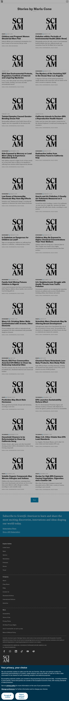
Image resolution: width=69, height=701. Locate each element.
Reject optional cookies (21, 696)
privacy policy (11, 685)
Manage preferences (8, 689)
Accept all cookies (7, 696)
